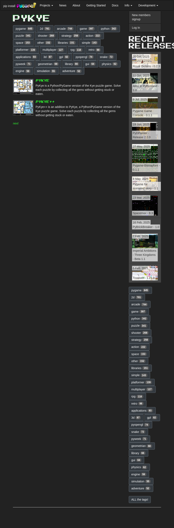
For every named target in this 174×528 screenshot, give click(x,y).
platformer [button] (26, 50)
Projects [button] (46, 5)
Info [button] (128, 5)
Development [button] (148, 5)
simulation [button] (46, 71)
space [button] (23, 43)
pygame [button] (25, 29)
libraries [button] (67, 43)
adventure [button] (72, 71)
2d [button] (45, 29)
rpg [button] (76, 50)
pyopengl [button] (85, 57)
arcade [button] (65, 29)
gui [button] (90, 64)
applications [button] (26, 57)
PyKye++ (45, 101)
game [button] (87, 29)
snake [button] (107, 57)
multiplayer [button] (53, 50)
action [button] (93, 36)
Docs (115, 5)
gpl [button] (64, 57)
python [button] (109, 29)
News (62, 5)
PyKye (42, 80)
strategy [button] (70, 36)
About (76, 5)
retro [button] (94, 50)
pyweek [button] (24, 64)
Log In (136, 27)
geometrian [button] (48, 64)
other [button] (44, 43)
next (15, 123)
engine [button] (23, 71)
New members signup (141, 17)
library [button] (72, 64)
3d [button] (48, 57)
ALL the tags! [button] (139, 499)
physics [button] (110, 64)
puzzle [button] (24, 36)
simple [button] (90, 43)
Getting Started (96, 5)
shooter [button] (46, 36)
